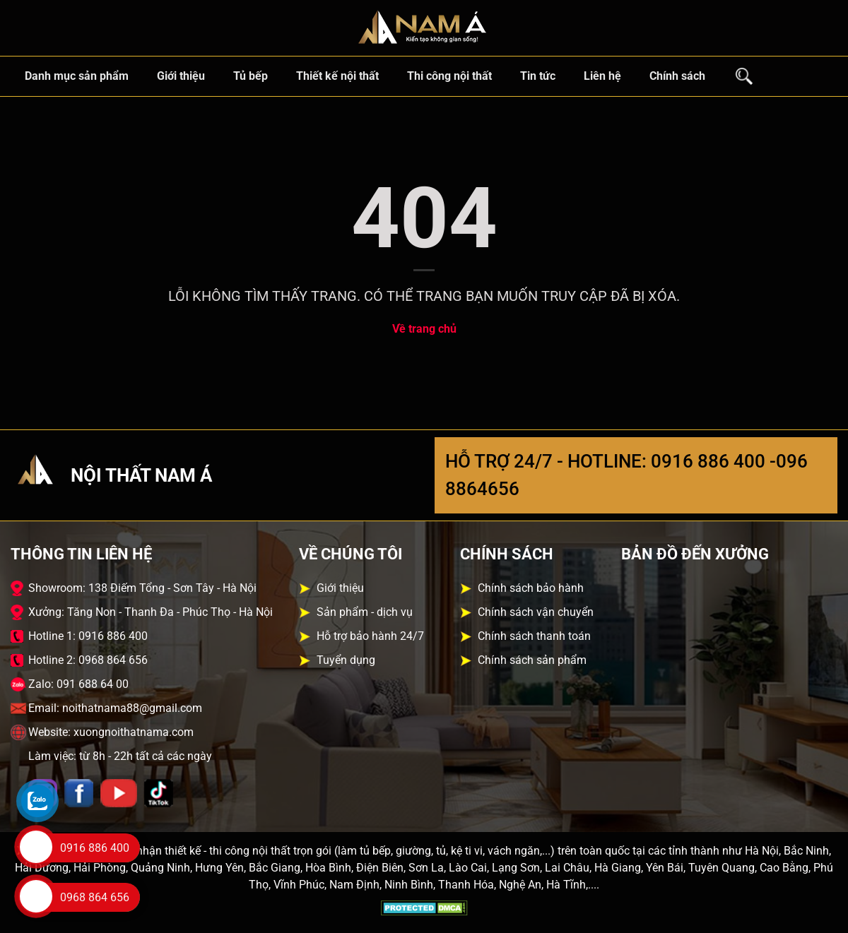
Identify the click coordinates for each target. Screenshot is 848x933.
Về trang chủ (424, 328)
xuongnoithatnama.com (133, 732)
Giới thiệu (181, 76)
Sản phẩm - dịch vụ (365, 612)
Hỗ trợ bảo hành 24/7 (370, 636)
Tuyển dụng (346, 660)
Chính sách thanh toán (534, 636)
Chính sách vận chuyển (536, 612)
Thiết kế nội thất (337, 76)
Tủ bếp (250, 76)
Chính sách (677, 76)
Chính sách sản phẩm (532, 660)
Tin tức (537, 76)
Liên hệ (602, 76)
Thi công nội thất (449, 76)
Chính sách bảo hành (531, 588)
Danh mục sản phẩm (77, 76)
